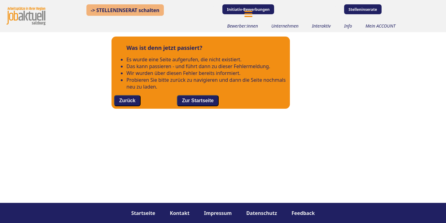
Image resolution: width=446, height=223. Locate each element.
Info (348, 26)
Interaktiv (321, 26)
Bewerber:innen (242, 26)
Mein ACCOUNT (380, 26)
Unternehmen (285, 26)
